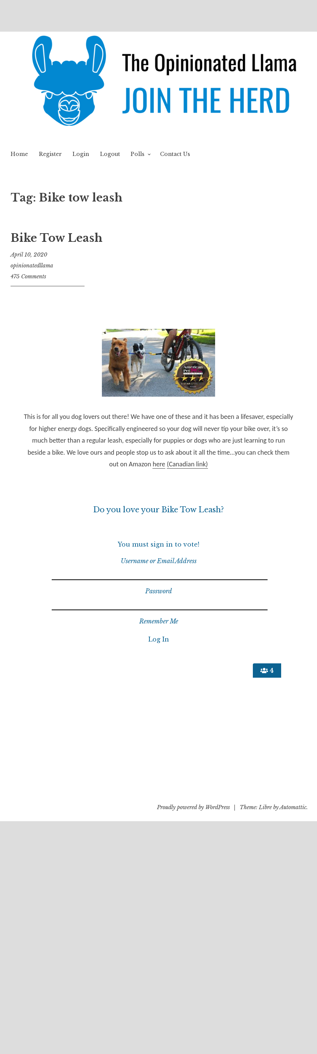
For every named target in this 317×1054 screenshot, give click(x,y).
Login (80, 154)
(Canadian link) (187, 464)
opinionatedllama (32, 265)
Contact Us (175, 154)
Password (158, 591)
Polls (138, 154)
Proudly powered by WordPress (193, 807)
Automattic (293, 807)
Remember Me (158, 621)
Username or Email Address (159, 561)
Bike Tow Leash (57, 238)
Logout (110, 154)
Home (19, 154)
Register (50, 154)
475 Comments (28, 276)
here (158, 464)
